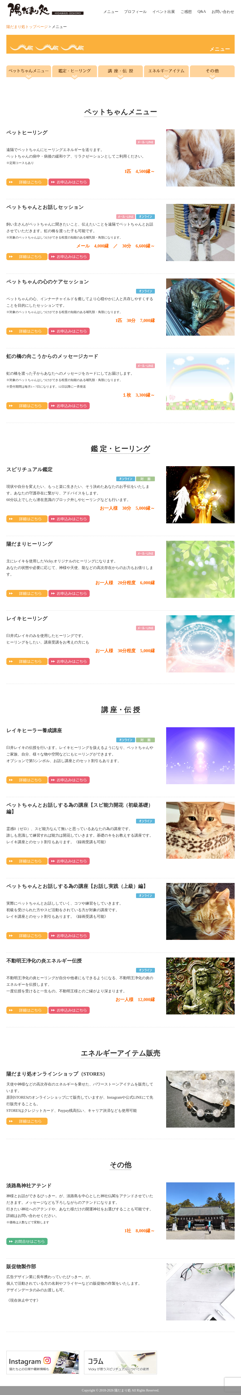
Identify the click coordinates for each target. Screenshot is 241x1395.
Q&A (201, 11)
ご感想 (186, 12)
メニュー (110, 12)
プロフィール (135, 12)
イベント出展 (163, 12)
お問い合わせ (223, 12)
